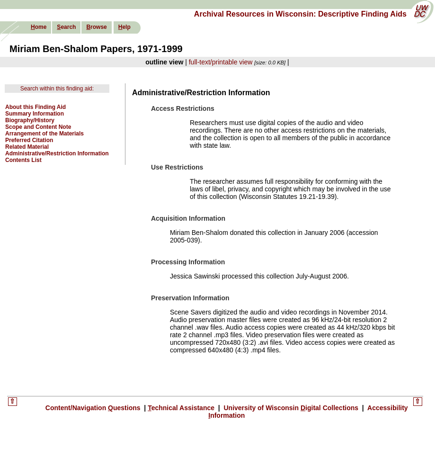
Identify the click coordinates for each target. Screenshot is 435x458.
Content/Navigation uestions (93, 408)
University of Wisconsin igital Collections (291, 408)
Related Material (27, 147)
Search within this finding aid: (57, 88)
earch (66, 27)
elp (124, 27)
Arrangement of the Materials (44, 133)
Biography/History (29, 120)
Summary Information (34, 113)
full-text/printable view (221, 62)
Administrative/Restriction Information (57, 153)
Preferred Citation (29, 140)
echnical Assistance (182, 408)
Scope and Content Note (38, 127)
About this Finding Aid (35, 107)
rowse (96, 27)
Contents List (23, 160)
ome (38, 27)
